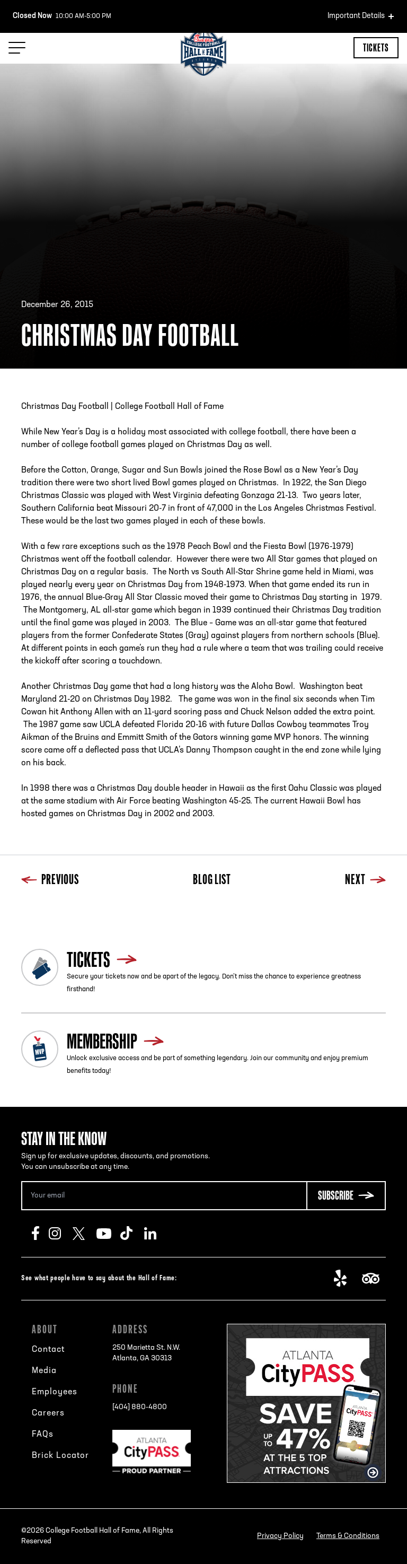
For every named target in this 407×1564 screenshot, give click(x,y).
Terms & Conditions (347, 1536)
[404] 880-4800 (139, 1407)
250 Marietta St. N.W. (146, 1354)
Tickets (376, 47)
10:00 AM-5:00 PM (62, 16)
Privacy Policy (280, 1536)
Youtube (108, 1233)
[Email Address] (163, 1195)
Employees (54, 1392)
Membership (102, 1041)
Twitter (84, 1233)
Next (365, 880)
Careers (48, 1413)
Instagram (61, 1233)
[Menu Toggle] (16, 48)
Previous (50, 880)
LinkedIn (156, 1233)
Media (44, 1371)
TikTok (132, 1233)
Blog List (212, 880)
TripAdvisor (374, 1278)
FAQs (43, 1434)
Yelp (346, 1278)
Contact (48, 1349)
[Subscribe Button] (346, 1195)
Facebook (40, 1233)
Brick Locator (60, 1456)
